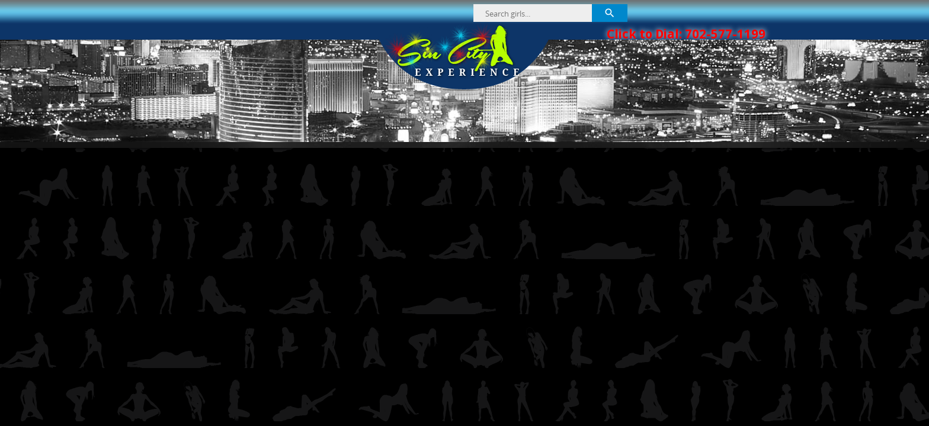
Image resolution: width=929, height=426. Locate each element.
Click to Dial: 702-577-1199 (686, 34)
